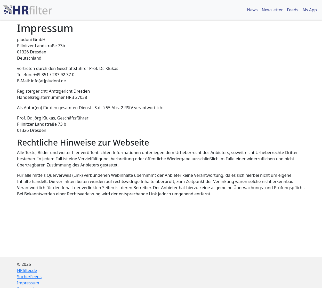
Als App (309, 10)
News (252, 10)
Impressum (28, 283)
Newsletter (272, 10)
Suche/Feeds (29, 276)
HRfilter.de (27, 270)
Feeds (292, 10)
